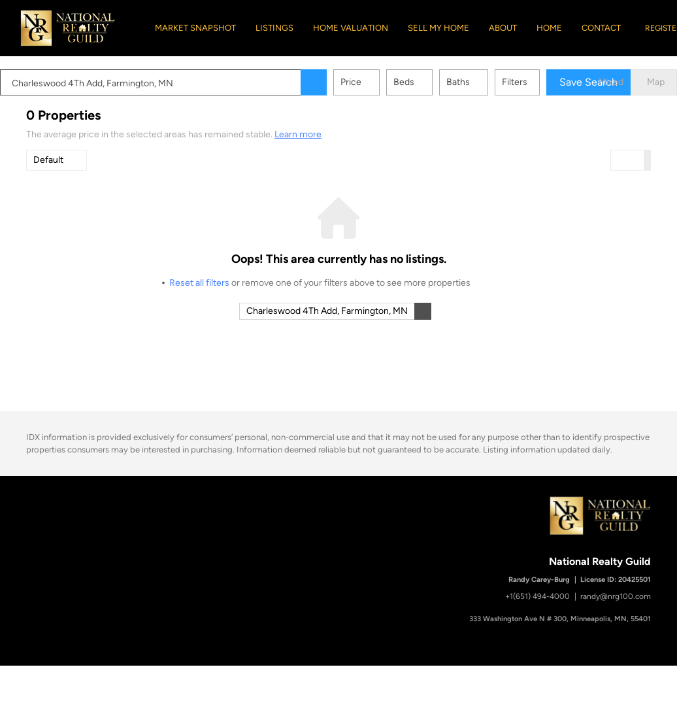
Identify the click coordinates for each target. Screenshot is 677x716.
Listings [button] (274, 28)
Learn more (298, 134)
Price (377, 82)
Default (48, 159)
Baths (484, 82)
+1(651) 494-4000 (537, 596)
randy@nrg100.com (615, 596)
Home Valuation (350, 28)
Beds (430, 82)
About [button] (503, 28)
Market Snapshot (195, 28)
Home (549, 28)
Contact (601, 28)
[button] (340, 82)
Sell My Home (438, 28)
